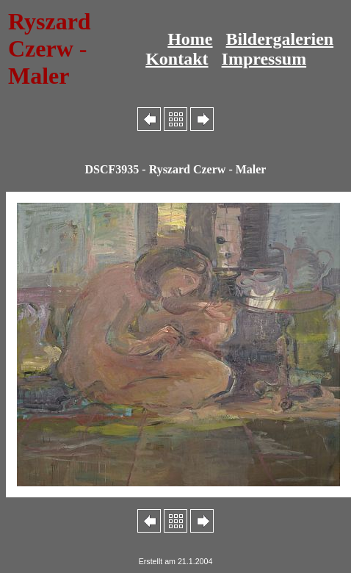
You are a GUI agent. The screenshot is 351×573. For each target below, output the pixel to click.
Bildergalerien (280, 38)
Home (189, 38)
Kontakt (176, 58)
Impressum (264, 58)
